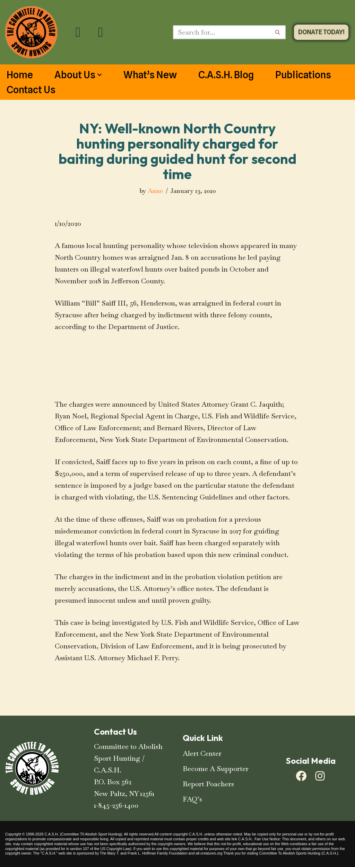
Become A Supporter (216, 768)
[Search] (221, 32)
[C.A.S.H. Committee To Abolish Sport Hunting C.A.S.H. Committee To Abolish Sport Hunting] (31, 32)
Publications (303, 75)
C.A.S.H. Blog (226, 75)
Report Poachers (208, 783)
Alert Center (202, 753)
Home (20, 75)
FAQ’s (192, 799)
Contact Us (31, 90)
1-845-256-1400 (116, 805)
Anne (155, 191)
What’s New (150, 75)
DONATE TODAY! (321, 32)
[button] (99, 74)
